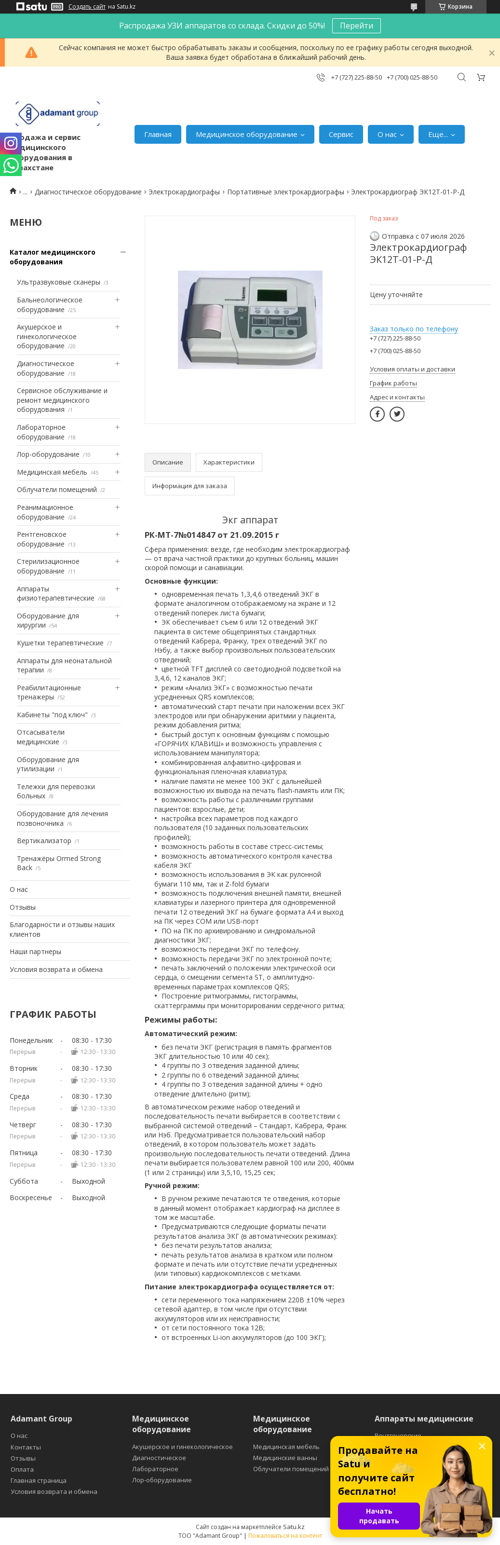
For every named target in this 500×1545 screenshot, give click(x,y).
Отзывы (23, 907)
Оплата (22, 1469)
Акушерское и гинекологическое (182, 1446)
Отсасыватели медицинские (41, 736)
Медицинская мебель (52, 472)
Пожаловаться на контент (285, 1535)
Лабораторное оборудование (41, 432)
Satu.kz (294, 1526)
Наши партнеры (35, 951)
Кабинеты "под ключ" (52, 714)
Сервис (341, 134)
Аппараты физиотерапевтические (56, 593)
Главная (158, 134)
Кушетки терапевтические (60, 642)
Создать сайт (87, 6)
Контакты (26, 1447)
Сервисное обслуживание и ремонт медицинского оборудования (62, 400)
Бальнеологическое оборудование (49, 304)
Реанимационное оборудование (45, 512)
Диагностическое (159, 1457)
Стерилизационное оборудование (48, 566)
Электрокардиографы (184, 191)
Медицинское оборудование (246, 134)
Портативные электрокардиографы (285, 191)
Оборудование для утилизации (48, 764)
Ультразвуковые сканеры (58, 282)
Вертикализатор (44, 840)
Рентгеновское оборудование (42, 539)
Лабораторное (155, 1468)
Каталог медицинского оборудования (52, 256)
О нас (387, 134)
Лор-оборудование (48, 454)
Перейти (356, 25)
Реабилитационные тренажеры (49, 692)
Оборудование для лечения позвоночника (62, 818)
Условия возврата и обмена (56, 969)
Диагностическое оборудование (88, 191)
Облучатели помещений (57, 489)
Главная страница (39, 1480)
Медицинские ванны (285, 1457)
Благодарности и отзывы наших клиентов (62, 929)
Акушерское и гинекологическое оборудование (47, 336)
